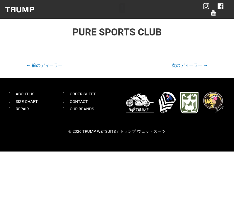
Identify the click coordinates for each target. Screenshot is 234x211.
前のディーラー (44, 65)
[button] (122, 8)
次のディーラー (190, 65)
